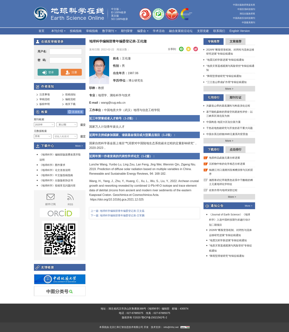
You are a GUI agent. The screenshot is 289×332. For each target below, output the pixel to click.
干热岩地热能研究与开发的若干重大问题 (228, 128)
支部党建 (203, 30)
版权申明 (43, 104)
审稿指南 (92, 30)
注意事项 (43, 94)
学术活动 (159, 30)
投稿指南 (76, 30)
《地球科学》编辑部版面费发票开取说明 (58, 157)
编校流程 (69, 99)
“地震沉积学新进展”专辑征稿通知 (223, 60)
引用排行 (214, 97)
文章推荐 (235, 41)
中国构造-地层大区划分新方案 (222, 122)
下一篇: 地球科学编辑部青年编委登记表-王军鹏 (117, 215)
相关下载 (69, 104)
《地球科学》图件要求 (50, 165)
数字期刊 (109, 30)
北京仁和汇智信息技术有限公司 (126, 327)
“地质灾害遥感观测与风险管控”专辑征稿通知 (228, 67)
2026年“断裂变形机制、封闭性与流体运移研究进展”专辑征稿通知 (228, 51)
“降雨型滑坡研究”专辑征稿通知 (222, 76)
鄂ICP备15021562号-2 (154, 317)
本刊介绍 (58, 30)
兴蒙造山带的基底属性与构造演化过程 (226, 106)
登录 (48, 72)
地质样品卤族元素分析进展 (221, 158)
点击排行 (235, 149)
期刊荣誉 (127, 30)
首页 (41, 30)
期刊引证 (235, 97)
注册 (71, 72)
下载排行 (214, 149)
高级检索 (75, 111)
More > (79, 145)
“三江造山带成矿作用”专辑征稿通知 (225, 82)
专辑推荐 (214, 41)
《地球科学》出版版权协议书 (54, 180)
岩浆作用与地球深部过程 (220, 191)
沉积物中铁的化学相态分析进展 (224, 164)
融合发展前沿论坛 (181, 30)
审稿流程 (43, 99)
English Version (239, 30)
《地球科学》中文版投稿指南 (54, 175)
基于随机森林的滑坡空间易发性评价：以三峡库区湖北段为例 (228, 113)
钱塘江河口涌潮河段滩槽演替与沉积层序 (228, 171)
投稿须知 (69, 94)
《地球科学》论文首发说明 (53, 170)
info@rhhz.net (170, 327)
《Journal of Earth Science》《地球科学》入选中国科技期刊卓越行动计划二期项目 (228, 219)
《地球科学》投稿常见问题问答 (56, 185)
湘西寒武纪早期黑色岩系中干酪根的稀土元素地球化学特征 (228, 182)
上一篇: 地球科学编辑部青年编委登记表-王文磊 (117, 210)
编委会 (142, 30)
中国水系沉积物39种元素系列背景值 (225, 134)
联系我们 (219, 30)
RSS (70, 200)
